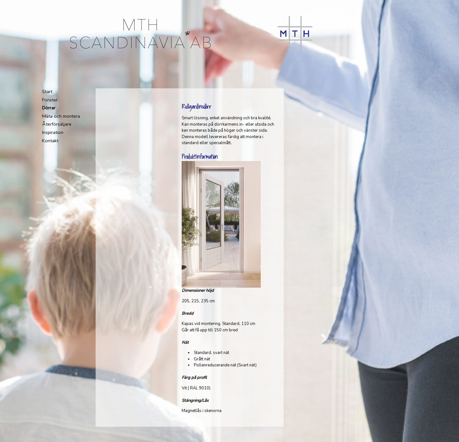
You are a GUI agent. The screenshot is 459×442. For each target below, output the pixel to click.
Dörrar (48, 108)
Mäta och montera (61, 116)
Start (47, 91)
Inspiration (52, 132)
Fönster (50, 100)
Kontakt (50, 140)
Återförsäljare (56, 124)
